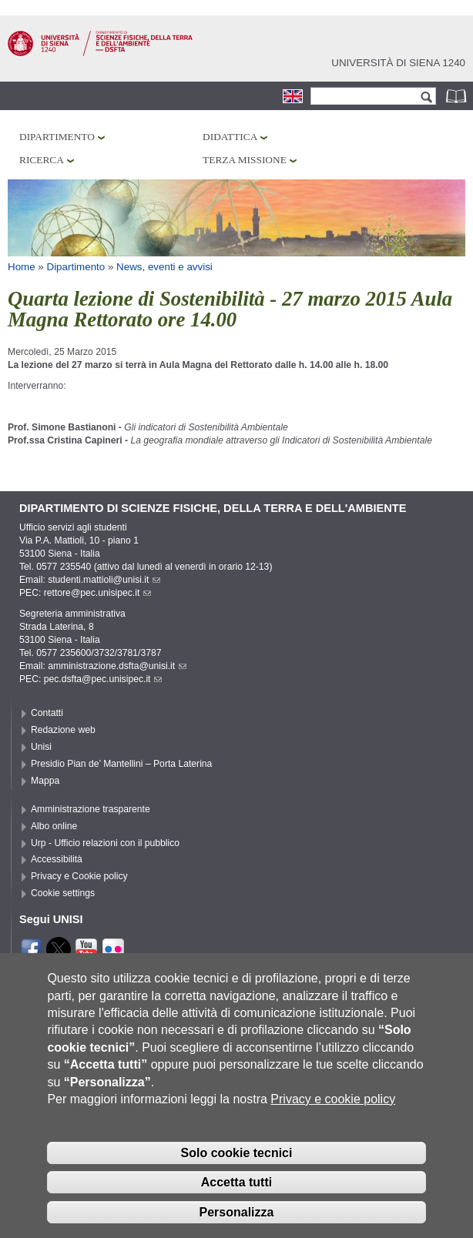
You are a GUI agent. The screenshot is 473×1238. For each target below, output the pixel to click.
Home (21, 267)
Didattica (230, 136)
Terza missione (245, 160)
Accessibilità (56, 859)
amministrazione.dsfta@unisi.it (117, 666)
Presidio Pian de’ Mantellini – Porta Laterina (121, 763)
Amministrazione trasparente (90, 809)
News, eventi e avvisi (164, 267)
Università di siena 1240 (398, 63)
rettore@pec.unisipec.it (98, 592)
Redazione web (63, 729)
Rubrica (457, 95)
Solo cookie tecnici (237, 1176)
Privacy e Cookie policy (79, 876)
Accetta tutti (236, 1206)
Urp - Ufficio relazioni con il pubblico (105, 843)
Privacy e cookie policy (332, 1122)
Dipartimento (57, 136)
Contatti (47, 713)
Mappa (45, 780)
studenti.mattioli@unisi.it (104, 579)
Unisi (41, 746)
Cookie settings (63, 893)
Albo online (54, 826)
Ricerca (41, 160)
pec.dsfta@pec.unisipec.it (103, 679)
